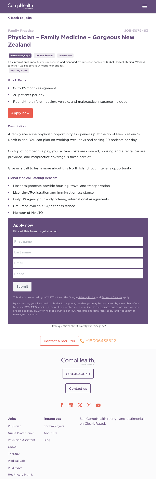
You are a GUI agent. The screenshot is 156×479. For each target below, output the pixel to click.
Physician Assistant (21, 440)
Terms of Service (112, 297)
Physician (14, 426)
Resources (52, 419)
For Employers (54, 426)
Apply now (20, 113)
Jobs (12, 419)
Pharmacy (15, 467)
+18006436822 (101, 340)
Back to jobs (20, 17)
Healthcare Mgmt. (20, 474)
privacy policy (109, 307)
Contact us (78, 389)
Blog (47, 440)
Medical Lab (16, 460)
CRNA (12, 446)
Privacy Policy (86, 297)
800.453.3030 (78, 374)
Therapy (14, 453)
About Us (50, 433)
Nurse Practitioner (21, 433)
